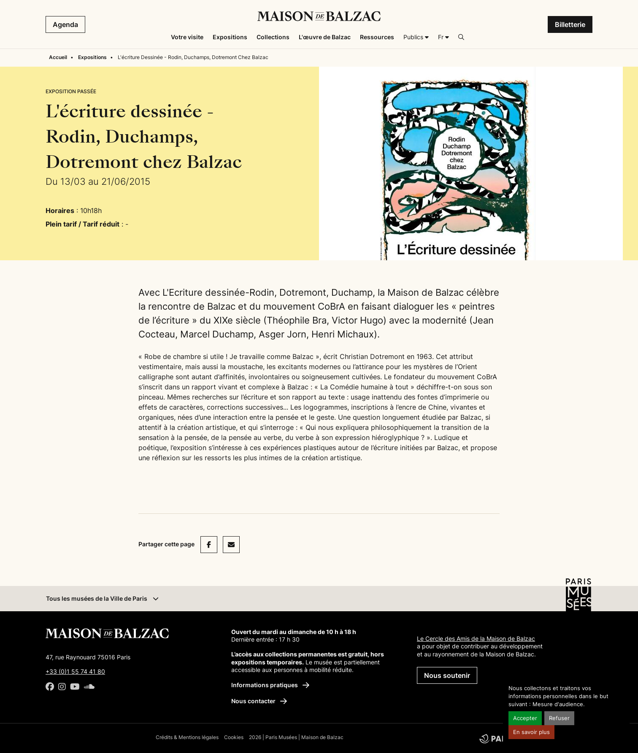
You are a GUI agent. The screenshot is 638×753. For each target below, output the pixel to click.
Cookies (233, 737)
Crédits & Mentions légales (187, 737)
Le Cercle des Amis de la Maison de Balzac (476, 638)
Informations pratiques (270, 684)
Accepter (525, 718)
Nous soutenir (447, 675)
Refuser (559, 718)
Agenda (65, 24)
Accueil (58, 57)
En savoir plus (531, 732)
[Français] (443, 37)
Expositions (92, 57)
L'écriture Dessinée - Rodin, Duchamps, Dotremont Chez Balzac (193, 57)
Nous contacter (259, 700)
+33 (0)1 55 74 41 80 (75, 671)
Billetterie (570, 24)
